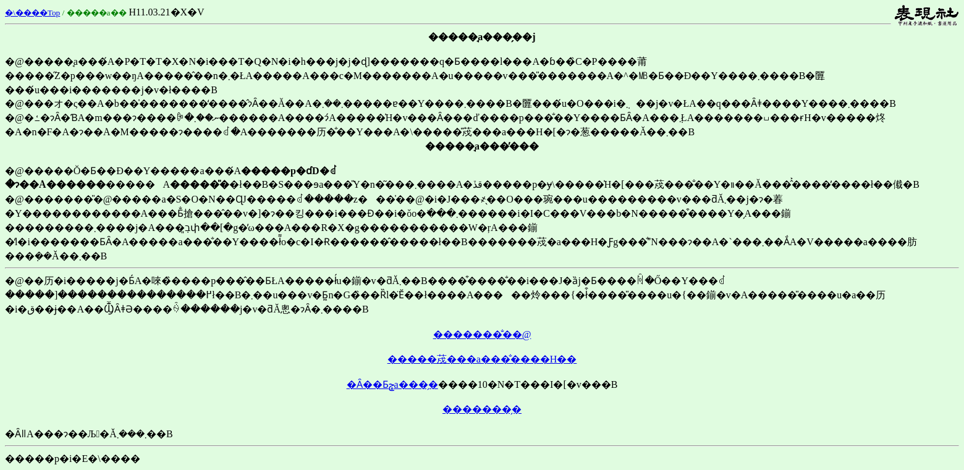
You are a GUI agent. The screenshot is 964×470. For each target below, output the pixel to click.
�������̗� (482, 409)
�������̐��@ (482, 334)
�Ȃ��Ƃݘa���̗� (392, 384)
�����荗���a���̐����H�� (482, 359)
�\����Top (32, 12)
